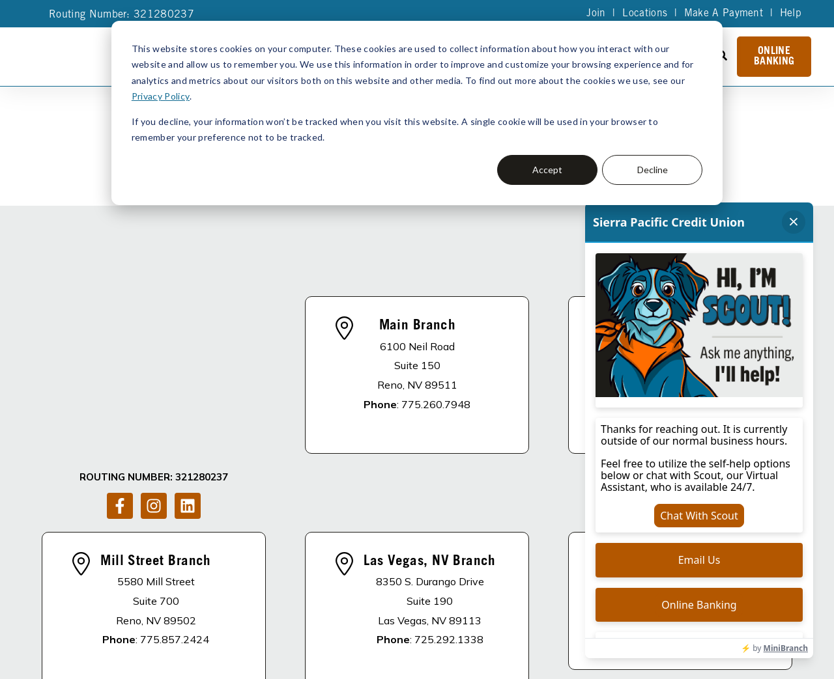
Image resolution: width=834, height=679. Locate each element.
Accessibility (252, 656)
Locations (644, 13)
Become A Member (495, 596)
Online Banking (774, 56)
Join (595, 13)
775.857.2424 (174, 509)
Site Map (412, 639)
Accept (547, 169)
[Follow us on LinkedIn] (188, 352)
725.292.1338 (448, 509)
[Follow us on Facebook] (120, 352)
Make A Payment (722, 13)
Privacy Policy (160, 96)
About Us (291, 596)
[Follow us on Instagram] (154, 352)
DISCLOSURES (214, 596)
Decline (652, 169)
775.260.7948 (435, 339)
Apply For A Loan (381, 596)
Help (790, 13)
